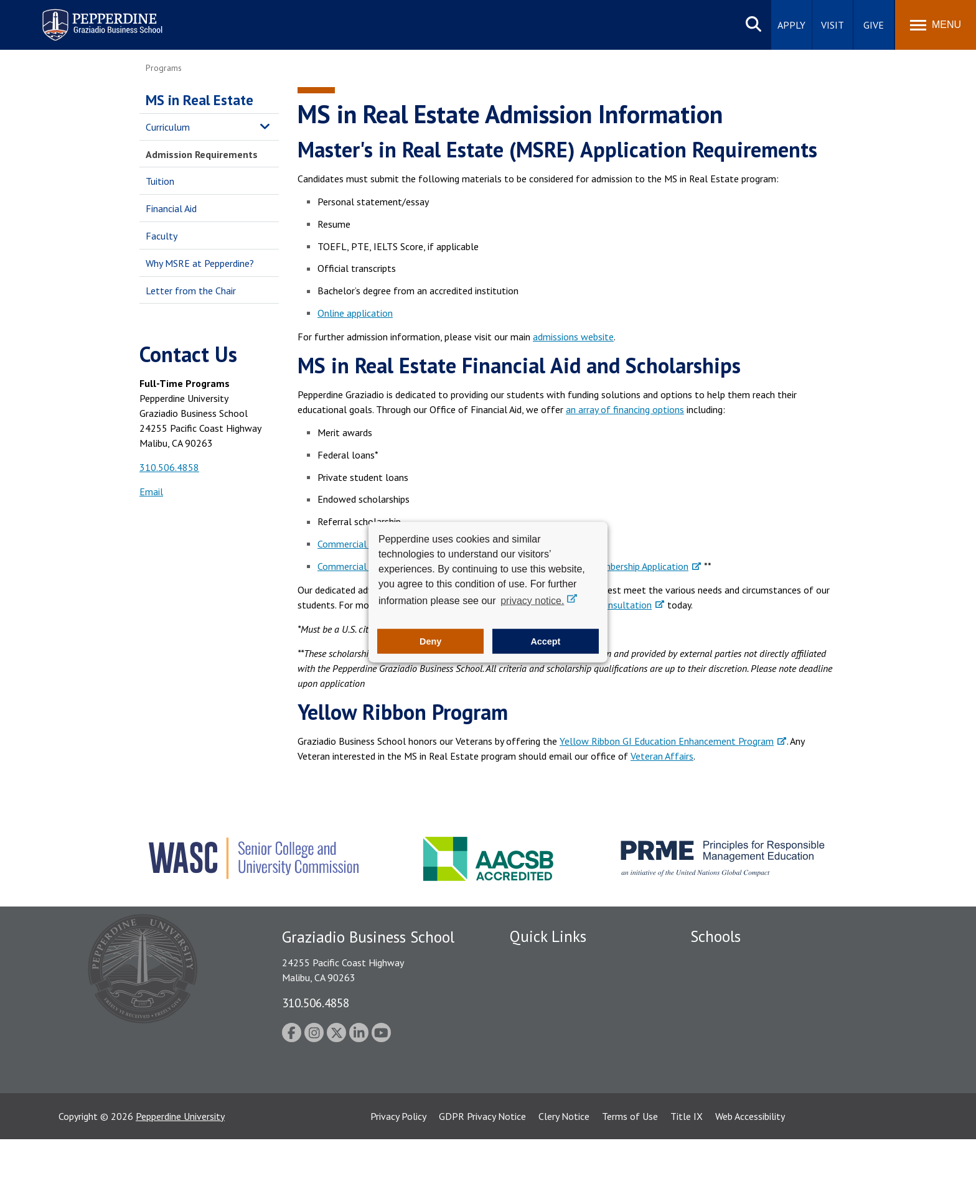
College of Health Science (744, 1080)
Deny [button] (430, 641)
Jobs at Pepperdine (549, 1046)
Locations (530, 959)
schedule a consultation (601, 605)
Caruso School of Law (736, 981)
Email (151, 491)
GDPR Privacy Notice (482, 1161)
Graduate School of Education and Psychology (787, 1025)
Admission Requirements (202, 154)
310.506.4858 (169, 467)
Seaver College (721, 959)
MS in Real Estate (199, 100)
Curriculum (168, 127)
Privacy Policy (398, 1161)
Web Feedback (539, 1111)
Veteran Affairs (662, 756)
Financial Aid (171, 208)
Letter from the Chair (191, 290)
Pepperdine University (180, 1161)
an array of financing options (625, 409)
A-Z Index (530, 1089)
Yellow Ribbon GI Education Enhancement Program (667, 741)
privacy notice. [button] (532, 600)
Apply (791, 25)
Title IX (686, 1161)
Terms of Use (630, 1161)
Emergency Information (559, 1025)
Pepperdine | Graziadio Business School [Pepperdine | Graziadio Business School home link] (86, 17)
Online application (355, 313)
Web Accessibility (750, 1161)
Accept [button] (545, 641)
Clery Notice (563, 1161)
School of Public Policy (738, 1059)
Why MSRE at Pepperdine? (200, 263)
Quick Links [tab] (548, 936)
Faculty (161, 236)
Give (873, 25)
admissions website (573, 336)
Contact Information (553, 1067)
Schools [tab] (715, 936)
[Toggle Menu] (935, 25)
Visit (832, 25)
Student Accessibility (553, 1003)
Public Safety (537, 981)
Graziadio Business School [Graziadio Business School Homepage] (744, 1003)
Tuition (160, 181)
